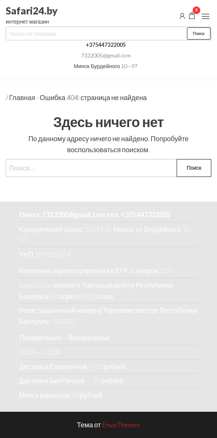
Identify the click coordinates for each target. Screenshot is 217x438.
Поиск (198, 33)
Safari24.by (31, 11)
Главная (22, 97)
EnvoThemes (121, 424)
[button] (205, 16)
